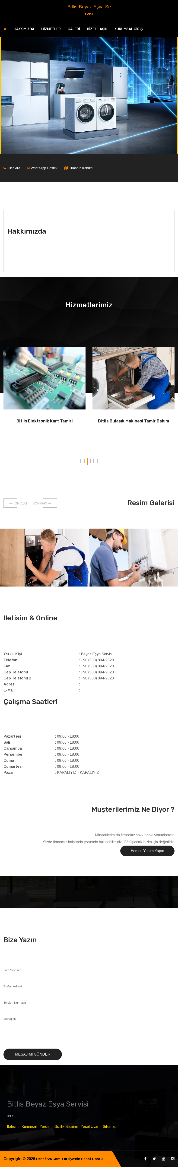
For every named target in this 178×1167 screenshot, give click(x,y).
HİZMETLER (51, 29)
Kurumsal (29, 1127)
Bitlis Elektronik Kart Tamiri (44, 421)
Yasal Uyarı (90, 1127)
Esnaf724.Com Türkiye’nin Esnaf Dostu (71, 1159)
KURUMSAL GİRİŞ (128, 29)
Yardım (45, 1127)
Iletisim (13, 1127)
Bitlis (10, 1116)
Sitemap (110, 1127)
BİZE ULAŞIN (97, 29)
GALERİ (74, 29)
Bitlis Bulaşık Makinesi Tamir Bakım (133, 421)
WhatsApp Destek (44, 168)
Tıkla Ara (13, 168)
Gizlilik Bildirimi (66, 1127)
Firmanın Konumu (81, 168)
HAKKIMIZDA (24, 29)
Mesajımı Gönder (32, 1054)
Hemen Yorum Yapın (147, 851)
